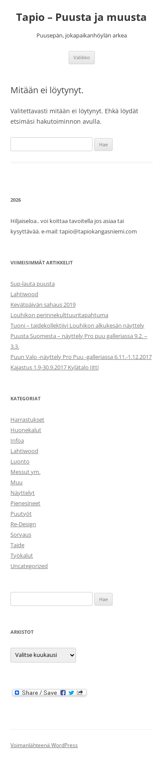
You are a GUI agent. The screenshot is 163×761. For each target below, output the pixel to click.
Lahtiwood (24, 294)
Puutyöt (21, 513)
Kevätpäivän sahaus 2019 (43, 304)
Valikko (81, 57)
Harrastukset (27, 419)
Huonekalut (25, 430)
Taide (17, 545)
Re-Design (23, 524)
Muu (16, 482)
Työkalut (21, 555)
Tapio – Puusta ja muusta (81, 17)
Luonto (20, 461)
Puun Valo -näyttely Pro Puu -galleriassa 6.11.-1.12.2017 (81, 357)
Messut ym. (25, 472)
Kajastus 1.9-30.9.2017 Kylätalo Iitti (54, 367)
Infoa (17, 440)
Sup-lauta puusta (32, 283)
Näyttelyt (22, 493)
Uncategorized (29, 566)
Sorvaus (20, 534)
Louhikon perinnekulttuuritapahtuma (59, 315)
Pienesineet (25, 503)
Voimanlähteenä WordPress (44, 745)
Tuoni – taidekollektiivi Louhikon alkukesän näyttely (77, 325)
